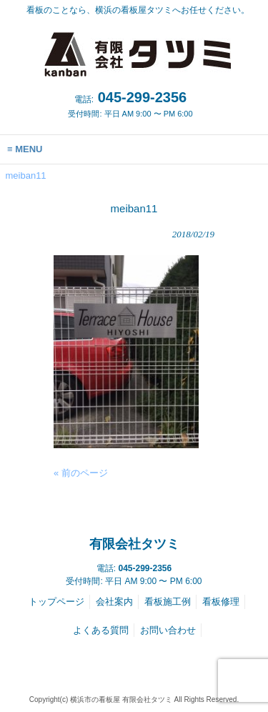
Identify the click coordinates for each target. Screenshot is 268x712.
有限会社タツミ (134, 544)
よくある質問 (101, 630)
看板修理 (220, 601)
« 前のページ (81, 473)
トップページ (56, 601)
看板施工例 (167, 601)
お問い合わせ (168, 630)
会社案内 (114, 601)
